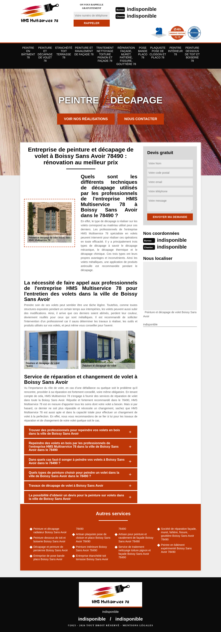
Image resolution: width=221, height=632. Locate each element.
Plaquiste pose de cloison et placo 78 (158, 52)
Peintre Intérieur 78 (175, 51)
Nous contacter (140, 119)
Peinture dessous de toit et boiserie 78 (192, 54)
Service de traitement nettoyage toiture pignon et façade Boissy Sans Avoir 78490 (134, 552)
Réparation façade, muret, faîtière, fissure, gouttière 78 (126, 56)
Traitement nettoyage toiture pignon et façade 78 (105, 54)
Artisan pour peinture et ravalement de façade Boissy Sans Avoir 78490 (135, 538)
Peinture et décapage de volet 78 (45, 54)
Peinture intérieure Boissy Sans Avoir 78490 (91, 548)
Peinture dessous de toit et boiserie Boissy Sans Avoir (49, 539)
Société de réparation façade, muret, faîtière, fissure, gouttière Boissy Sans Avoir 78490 (179, 534)
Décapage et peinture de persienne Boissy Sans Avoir (50, 548)
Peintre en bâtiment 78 (28, 52)
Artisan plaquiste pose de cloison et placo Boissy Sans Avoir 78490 (93, 538)
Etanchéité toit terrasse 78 (63, 52)
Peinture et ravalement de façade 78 (84, 51)
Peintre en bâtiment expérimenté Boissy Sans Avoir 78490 (176, 548)
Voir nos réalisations (86, 119)
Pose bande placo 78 (142, 52)
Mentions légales (138, 625)
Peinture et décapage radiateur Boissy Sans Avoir (50, 530)
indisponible (142, 9)
